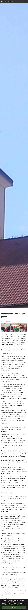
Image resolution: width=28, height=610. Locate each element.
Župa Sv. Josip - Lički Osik (7, 2)
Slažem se (14, 607)
